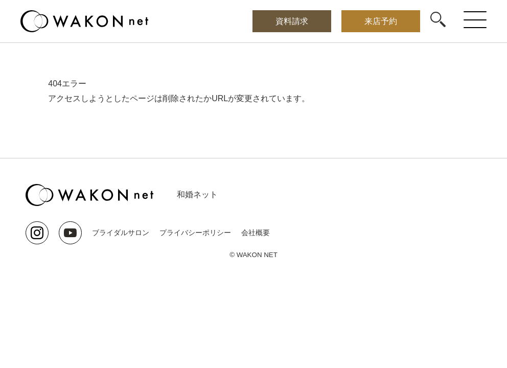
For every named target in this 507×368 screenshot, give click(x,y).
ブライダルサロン (120, 232)
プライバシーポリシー (195, 232)
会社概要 (255, 232)
